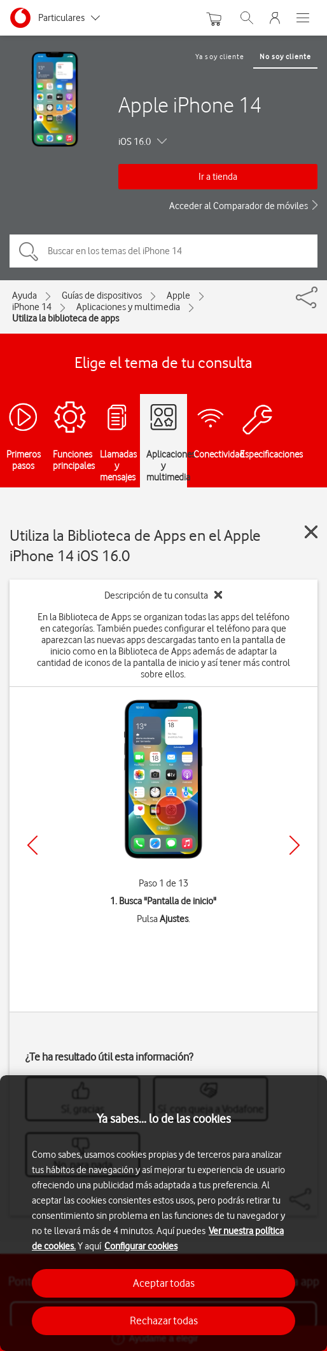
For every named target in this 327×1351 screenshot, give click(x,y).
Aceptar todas (164, 1283)
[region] (163, 1213)
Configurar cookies (140, 1246)
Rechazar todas (164, 1320)
